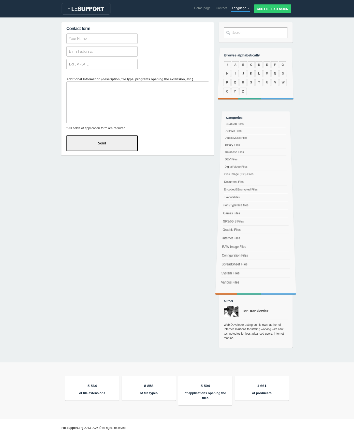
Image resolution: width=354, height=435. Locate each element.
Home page (202, 8)
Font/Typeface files (235, 205)
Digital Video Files (236, 167)
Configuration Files (233, 258)
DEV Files (231, 160)
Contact (221, 8)
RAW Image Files (233, 248)
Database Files (235, 154)
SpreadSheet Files (233, 267)
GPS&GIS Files (233, 222)
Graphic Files (231, 231)
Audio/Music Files (237, 141)
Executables (231, 197)
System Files (228, 277)
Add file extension (272, 9)
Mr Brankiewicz (255, 311)
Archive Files (234, 134)
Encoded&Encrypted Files (241, 189)
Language (241, 8)
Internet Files (230, 239)
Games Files (231, 213)
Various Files (228, 287)
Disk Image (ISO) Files (239, 174)
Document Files (234, 182)
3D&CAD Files (235, 128)
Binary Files (233, 147)
